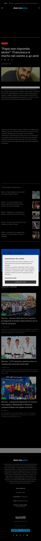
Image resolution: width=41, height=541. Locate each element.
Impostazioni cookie (10, 278)
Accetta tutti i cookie (20, 282)
